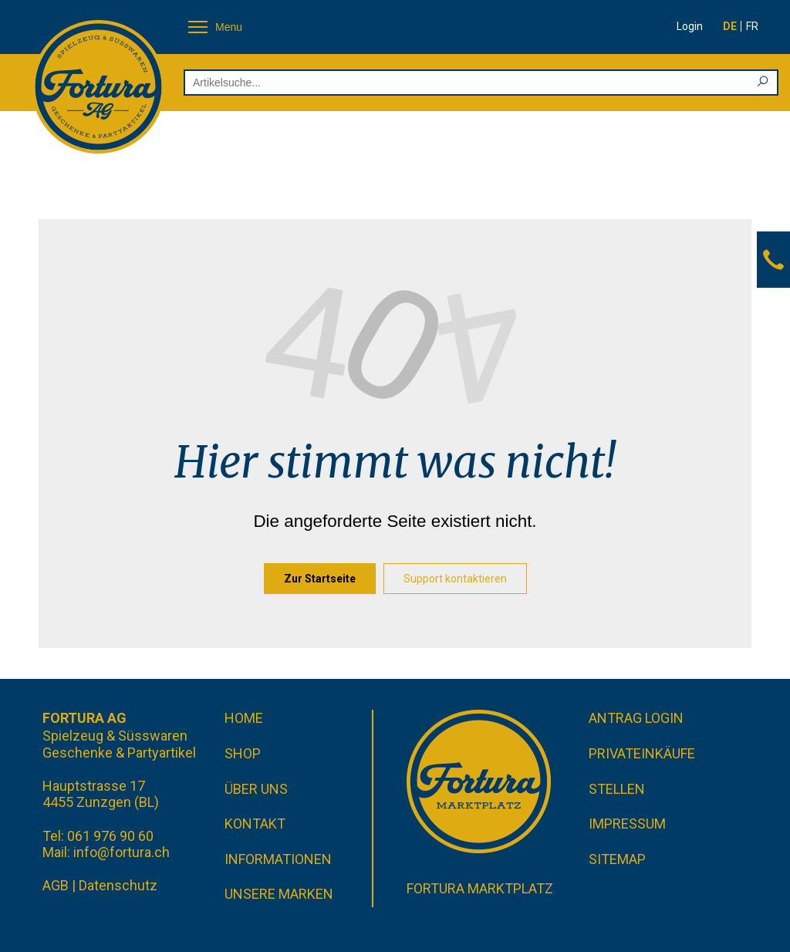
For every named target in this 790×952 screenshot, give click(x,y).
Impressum (627, 823)
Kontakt (255, 823)
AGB (55, 885)
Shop (243, 753)
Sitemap (617, 859)
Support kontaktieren (455, 578)
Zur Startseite (320, 578)
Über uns (256, 789)
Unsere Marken (279, 894)
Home (244, 718)
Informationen (278, 859)
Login (690, 26)
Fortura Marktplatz (480, 888)
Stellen (617, 789)
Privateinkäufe (642, 753)
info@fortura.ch (121, 852)
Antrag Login (636, 718)
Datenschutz (118, 885)
